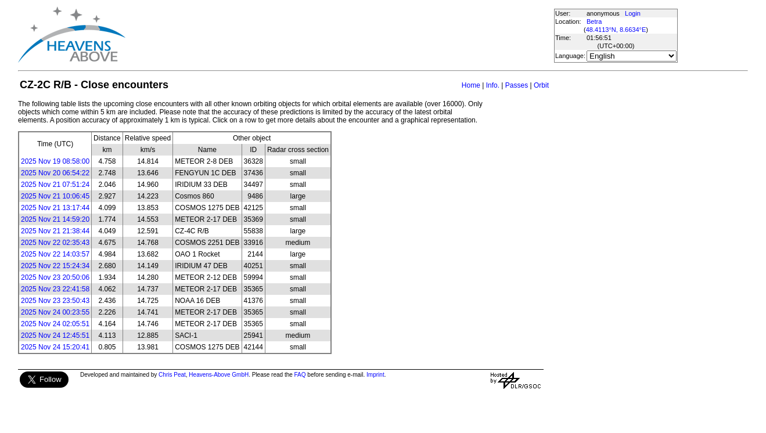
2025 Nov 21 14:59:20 (55, 219)
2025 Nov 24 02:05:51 (55, 324)
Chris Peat (172, 374)
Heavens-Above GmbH (219, 374)
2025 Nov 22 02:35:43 (55, 243)
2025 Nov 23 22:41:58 (55, 289)
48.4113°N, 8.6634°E (616, 29)
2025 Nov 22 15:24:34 (55, 266)
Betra (594, 21)
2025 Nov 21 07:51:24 (55, 185)
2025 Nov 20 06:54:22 (55, 173)
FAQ (300, 374)
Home (471, 85)
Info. (492, 85)
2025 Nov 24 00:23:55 (55, 312)
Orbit (541, 85)
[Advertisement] (339, 35)
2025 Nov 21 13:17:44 (55, 208)
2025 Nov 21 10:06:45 (55, 196)
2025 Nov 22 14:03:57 (55, 254)
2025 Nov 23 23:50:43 (55, 301)
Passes (516, 85)
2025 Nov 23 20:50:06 (55, 277)
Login (633, 13)
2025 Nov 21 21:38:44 (55, 231)
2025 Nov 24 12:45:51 (55, 335)
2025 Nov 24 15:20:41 (55, 347)
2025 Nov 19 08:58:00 (55, 161)
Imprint (375, 374)
